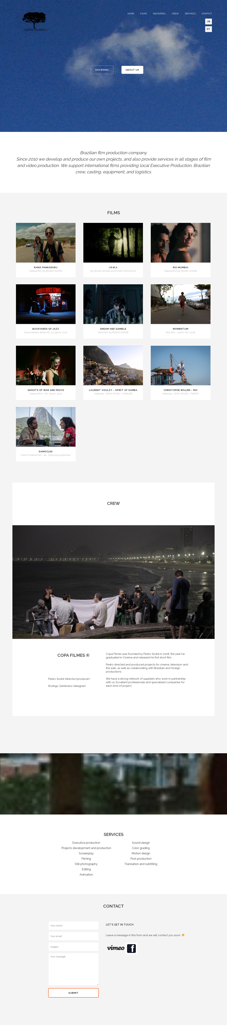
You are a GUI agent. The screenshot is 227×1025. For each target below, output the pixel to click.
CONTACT (207, 13)
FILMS (143, 13)
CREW (175, 13)
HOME (131, 13)
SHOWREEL (159, 13)
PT (208, 29)
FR (208, 21)
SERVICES (190, 13)
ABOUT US (132, 70)
